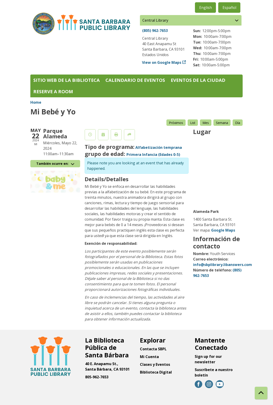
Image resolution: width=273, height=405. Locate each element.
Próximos (176, 123)
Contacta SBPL (153, 348)
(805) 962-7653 (155, 30)
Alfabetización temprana (158, 147)
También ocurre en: (55, 163)
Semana (222, 123)
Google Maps (223, 230)
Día (237, 123)
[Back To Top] (261, 393)
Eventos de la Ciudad (198, 80)
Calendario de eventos (135, 80)
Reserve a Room (53, 91)
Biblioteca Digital (156, 372)
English (205, 7)
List (192, 123)
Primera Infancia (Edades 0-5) (153, 154)
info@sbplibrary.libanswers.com (222, 264)
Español (229, 7)
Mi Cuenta (149, 356)
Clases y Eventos (155, 364)
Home (35, 102)
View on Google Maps (161, 62)
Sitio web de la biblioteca (66, 80)
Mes (205, 123)
